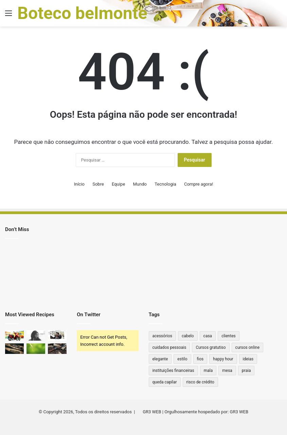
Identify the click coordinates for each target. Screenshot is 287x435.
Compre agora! (198, 184)
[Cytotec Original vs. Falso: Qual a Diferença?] (35, 335)
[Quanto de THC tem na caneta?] (35, 348)
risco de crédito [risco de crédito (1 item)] (200, 382)
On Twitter (88, 314)
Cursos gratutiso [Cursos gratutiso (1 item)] (211, 347)
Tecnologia (165, 184)
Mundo (140, 184)
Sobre (98, 184)
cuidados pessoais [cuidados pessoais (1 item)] (169, 347)
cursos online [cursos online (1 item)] (247, 347)
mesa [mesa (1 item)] (227, 370)
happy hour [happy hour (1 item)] (223, 359)
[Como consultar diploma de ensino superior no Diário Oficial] (57, 335)
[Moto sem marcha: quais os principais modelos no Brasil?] (14, 335)
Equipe (118, 184)
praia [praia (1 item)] (246, 370)
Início (79, 184)
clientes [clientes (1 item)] (228, 336)
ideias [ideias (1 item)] (248, 359)
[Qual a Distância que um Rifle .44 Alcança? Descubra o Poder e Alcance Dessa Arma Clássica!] (14, 348)
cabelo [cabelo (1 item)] (188, 336)
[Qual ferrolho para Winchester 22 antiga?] (57, 348)
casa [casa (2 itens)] (207, 336)
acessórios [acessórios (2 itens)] (162, 336)
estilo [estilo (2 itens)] (182, 359)
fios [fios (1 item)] (200, 359)
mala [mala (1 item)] (208, 370)
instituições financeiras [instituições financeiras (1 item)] (173, 370)
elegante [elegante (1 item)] (160, 359)
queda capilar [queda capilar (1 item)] (165, 382)
